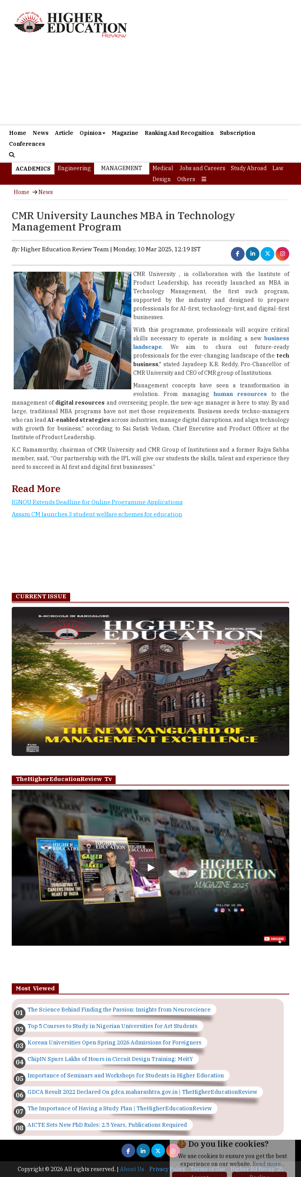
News (41, 132)
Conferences (27, 143)
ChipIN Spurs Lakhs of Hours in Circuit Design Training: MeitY (110, 1059)
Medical (162, 168)
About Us (132, 1169)
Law (277, 168)
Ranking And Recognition (179, 132)
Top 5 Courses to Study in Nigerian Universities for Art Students (112, 1026)
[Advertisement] (150, 86)
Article (64, 132)
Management (121, 168)
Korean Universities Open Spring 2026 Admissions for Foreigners (114, 1042)
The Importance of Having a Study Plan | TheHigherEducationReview (119, 1108)
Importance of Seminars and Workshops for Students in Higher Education (125, 1075)
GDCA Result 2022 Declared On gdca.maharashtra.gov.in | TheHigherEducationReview (142, 1091)
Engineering (74, 168)
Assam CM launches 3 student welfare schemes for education (97, 514)
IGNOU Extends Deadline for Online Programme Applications (97, 502)
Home (17, 132)
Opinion (92, 132)
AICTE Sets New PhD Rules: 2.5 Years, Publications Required (107, 1124)
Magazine (125, 132)
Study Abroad (249, 168)
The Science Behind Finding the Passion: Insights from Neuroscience (118, 1009)
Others (186, 179)
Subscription (237, 132)
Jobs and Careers (202, 168)
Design (161, 179)
